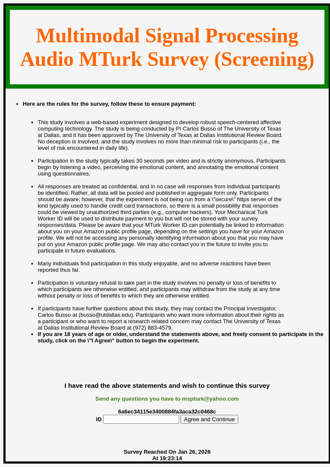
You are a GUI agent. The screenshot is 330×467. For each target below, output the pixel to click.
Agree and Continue (209, 419)
